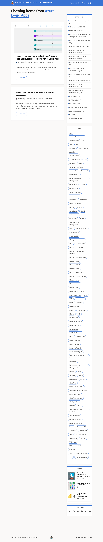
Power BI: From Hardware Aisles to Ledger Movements (82, 494)
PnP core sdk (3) (74, 96)
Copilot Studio (73, 188)
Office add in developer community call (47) (76, 91)
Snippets (72, 406)
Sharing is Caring (74, 402)
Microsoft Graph (74, 269)
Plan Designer (82, 310)
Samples (72, 375)
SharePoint (72, 383)
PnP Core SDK (73, 318)
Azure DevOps (73, 152)
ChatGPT (72, 163)
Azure (77, 144)
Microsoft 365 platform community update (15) (76, 51)
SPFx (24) (72, 115)
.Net (70, 133)
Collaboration (73, 171)
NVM (86, 295)
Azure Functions (74, 156)
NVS (70, 299)
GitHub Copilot (73, 215)
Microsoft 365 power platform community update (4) (78, 57)
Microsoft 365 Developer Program (77, 252)
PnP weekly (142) (74, 104)
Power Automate (74, 340)
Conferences (73, 184)
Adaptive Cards (74, 141)
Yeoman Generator (81, 457)
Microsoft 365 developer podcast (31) (79, 42)
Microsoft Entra (74, 261)
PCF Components (74, 306)
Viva (70, 434)
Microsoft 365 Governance (77, 257)
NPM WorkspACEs (75, 295)
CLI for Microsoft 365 (76, 167)
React (79, 371)
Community (84, 171)
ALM (70, 144)
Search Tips (73, 379)
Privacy (13, 537)
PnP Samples (73, 329)
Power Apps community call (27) (79, 107)
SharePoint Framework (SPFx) (78, 390)
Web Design (73, 442)
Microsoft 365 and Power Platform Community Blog (33, 3)
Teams (71, 427)
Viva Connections (81, 434)
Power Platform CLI (75, 348)
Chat (85, 159)
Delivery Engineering (75, 203)
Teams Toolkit (81, 427)
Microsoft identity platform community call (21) (77, 70)
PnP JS (71, 337)
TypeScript (72, 431)
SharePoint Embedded (76, 387)
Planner (71, 314)
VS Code (83, 438)
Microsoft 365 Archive (76, 247)
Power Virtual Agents (75, 352)
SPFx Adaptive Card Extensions (75, 411)
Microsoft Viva (73, 287)
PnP (79, 314)
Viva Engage (73, 438)
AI (83, 141)
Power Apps (81, 337)
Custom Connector (75, 192)
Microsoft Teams (74, 284)
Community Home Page (77, 3)
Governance (73, 218)
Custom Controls (74, 196)
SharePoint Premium (75, 398)
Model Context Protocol (76, 291)
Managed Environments (76, 240)
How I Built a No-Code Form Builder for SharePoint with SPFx (83, 474)
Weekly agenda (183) (75, 118)
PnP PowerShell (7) (75, 100)
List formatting (74, 232)
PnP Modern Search (75, 321)
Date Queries (83, 200)
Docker (71, 207)
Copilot (83, 184)
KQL (70, 228)
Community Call (74, 175)
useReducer (83, 431)
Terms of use (22, 537)
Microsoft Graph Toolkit (76, 272)
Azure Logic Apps (74, 159)
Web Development (75, 446)
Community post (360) (76, 31)
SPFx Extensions (74, 415)
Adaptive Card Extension (76, 137)
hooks (82, 218)
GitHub (83, 211)
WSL (70, 457)
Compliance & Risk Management (75, 180)
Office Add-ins (80, 299)
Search (80, 375)
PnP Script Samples (75, 333)
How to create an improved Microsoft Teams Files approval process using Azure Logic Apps (37, 57)
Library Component (81, 228)
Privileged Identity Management (74, 367)
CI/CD (80, 163)
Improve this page (32, 537)
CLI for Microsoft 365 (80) (77, 27)
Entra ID (79, 207)
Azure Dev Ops (83, 148)
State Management (75, 419)
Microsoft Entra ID (75, 265)
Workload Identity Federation (78, 453)
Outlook (79, 302)
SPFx (79, 406)
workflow (72, 449)
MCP (70, 243)
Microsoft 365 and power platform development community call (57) (79, 36)
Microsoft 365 (80, 243)
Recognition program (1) (76, 111)
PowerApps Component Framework (76, 357)
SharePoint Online (74, 394)
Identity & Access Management (74, 224)
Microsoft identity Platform (77, 276)
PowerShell (72, 362)
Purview (71, 371)
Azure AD (72, 148)
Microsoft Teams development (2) (79, 80)
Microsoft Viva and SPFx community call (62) (76, 85)
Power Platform (74, 344)
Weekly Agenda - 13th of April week (83, 483)
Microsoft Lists (74, 280)
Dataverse (72, 200)
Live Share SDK (74, 236)
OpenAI (71, 302)
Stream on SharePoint (76, 423)
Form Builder (73, 211)
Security (82, 379)
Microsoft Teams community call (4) (79, 76)
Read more (21, 77)
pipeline (71, 310)
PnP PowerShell (74, 325)
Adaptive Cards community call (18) (79, 22)
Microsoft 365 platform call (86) (79, 46)
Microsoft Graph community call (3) (79, 63)
